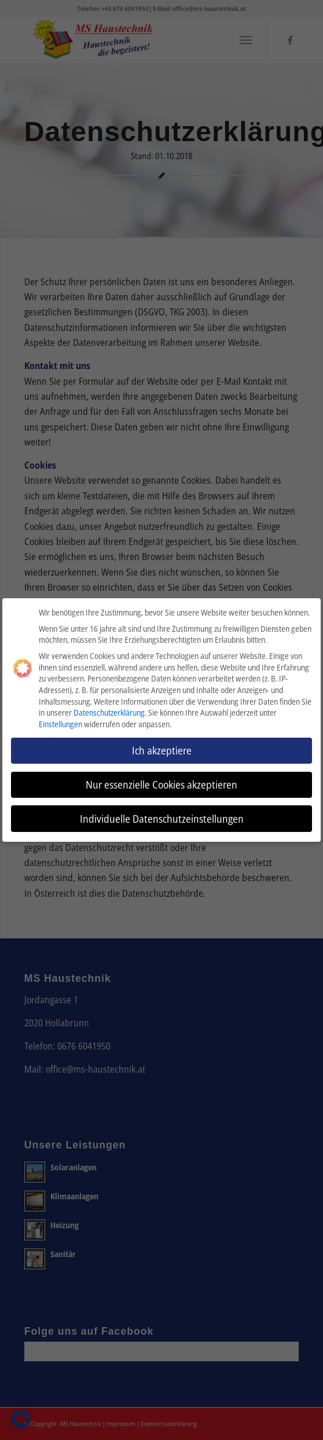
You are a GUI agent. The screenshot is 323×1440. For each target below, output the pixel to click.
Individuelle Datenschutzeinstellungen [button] (162, 817)
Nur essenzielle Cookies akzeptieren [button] (161, 783)
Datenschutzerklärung (109, 711)
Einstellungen (60, 722)
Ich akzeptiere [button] (162, 749)
